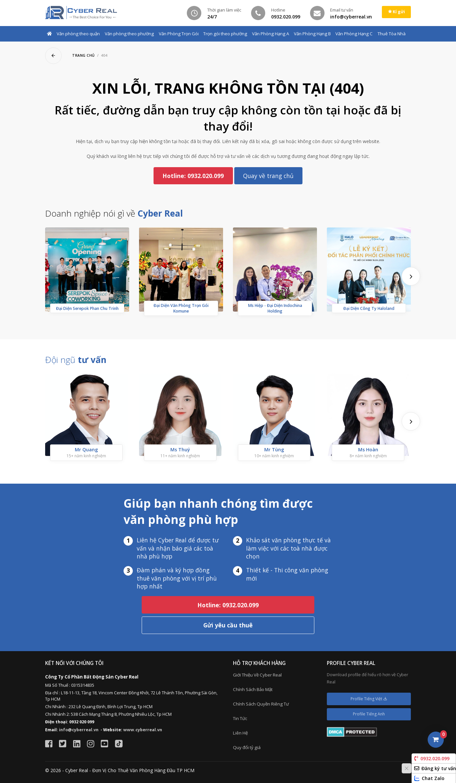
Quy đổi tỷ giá (247, 747)
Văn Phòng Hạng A (270, 34)
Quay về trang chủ (268, 176)
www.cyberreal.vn (142, 730)
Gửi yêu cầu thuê (228, 625)
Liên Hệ (240, 733)
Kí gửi (396, 12)
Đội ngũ (75, 360)
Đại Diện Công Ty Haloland (368, 308)
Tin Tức (240, 718)
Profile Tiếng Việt (369, 699)
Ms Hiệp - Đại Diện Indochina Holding (275, 308)
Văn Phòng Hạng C (354, 34)
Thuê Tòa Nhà (392, 34)
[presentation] (411, 276)
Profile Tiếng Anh (369, 714)
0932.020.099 (431, 758)
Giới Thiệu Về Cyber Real (257, 675)
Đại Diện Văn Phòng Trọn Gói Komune (181, 308)
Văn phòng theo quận (78, 34)
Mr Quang (86, 449)
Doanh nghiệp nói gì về (114, 213)
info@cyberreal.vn (79, 730)
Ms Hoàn (368, 449)
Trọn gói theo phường (225, 34)
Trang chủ (83, 55)
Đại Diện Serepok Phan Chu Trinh (87, 308)
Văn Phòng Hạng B (312, 34)
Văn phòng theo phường (129, 34)
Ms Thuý (180, 449)
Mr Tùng (274, 449)
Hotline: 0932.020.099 (193, 176)
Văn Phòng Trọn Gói (179, 34)
